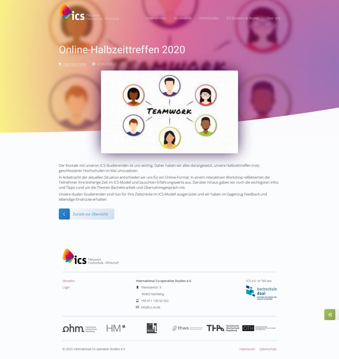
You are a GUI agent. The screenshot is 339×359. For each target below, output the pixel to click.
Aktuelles (68, 281)
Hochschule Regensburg (259, 328)
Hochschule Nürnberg (80, 328)
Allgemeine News (74, 64)
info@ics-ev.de (150, 307)
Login (66, 287)
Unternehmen (156, 18)
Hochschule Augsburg (223, 328)
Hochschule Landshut (152, 328)
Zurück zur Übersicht (90, 214)
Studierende (183, 18)
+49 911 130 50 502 (155, 301)
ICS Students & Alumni (242, 18)
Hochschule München (116, 328)
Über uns (273, 18)
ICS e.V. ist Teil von (261, 289)
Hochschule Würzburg (187, 328)
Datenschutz (268, 349)
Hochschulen (208, 18)
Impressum (247, 349)
